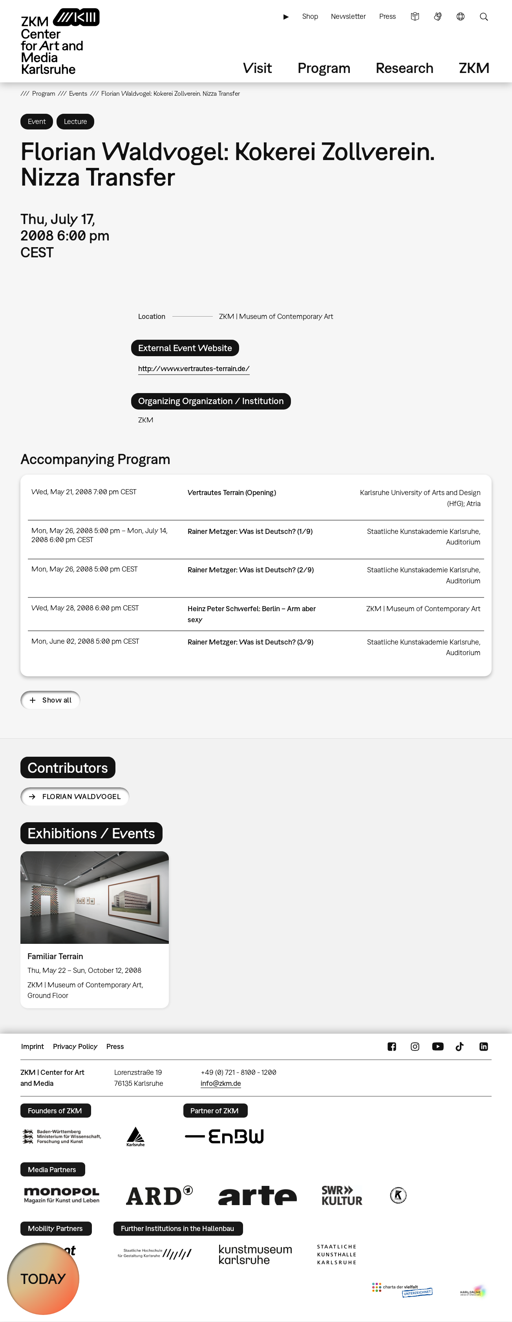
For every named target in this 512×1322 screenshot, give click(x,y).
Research (405, 67)
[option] (98, 929)
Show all (56, 700)
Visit (257, 67)
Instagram (415, 1046)
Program (324, 67)
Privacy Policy (75, 1046)
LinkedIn (484, 1046)
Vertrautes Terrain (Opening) (232, 492)
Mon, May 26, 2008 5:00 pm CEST (84, 569)
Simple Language (415, 16)
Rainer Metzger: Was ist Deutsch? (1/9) (250, 531)
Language (460, 16)
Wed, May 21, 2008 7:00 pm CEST (84, 492)
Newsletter (348, 16)
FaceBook (392, 1046)
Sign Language (438, 16)
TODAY (43, 1278)
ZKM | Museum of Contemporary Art (276, 316)
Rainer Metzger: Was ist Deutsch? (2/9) (251, 570)
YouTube (438, 1046)
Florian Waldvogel (81, 796)
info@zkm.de (221, 1083)
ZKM (474, 67)
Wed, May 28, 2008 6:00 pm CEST (85, 608)
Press (387, 16)
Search (484, 16)
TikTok (460, 1046)
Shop (310, 16)
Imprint (32, 1046)
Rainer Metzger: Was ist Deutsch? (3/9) (250, 642)
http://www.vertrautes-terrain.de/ (194, 368)
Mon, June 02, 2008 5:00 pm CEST (85, 641)
